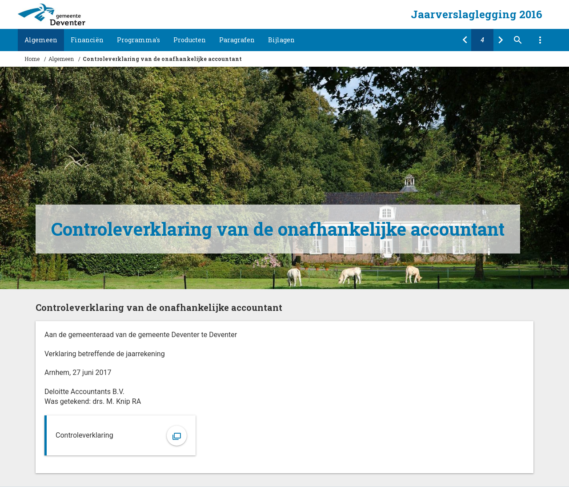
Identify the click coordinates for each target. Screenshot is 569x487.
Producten (189, 40)
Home (32, 58)
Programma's (138, 40)
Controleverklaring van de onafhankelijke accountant (162, 58)
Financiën (87, 40)
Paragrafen (237, 40)
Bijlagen (281, 40)
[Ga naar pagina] (482, 40)
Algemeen (40, 40)
